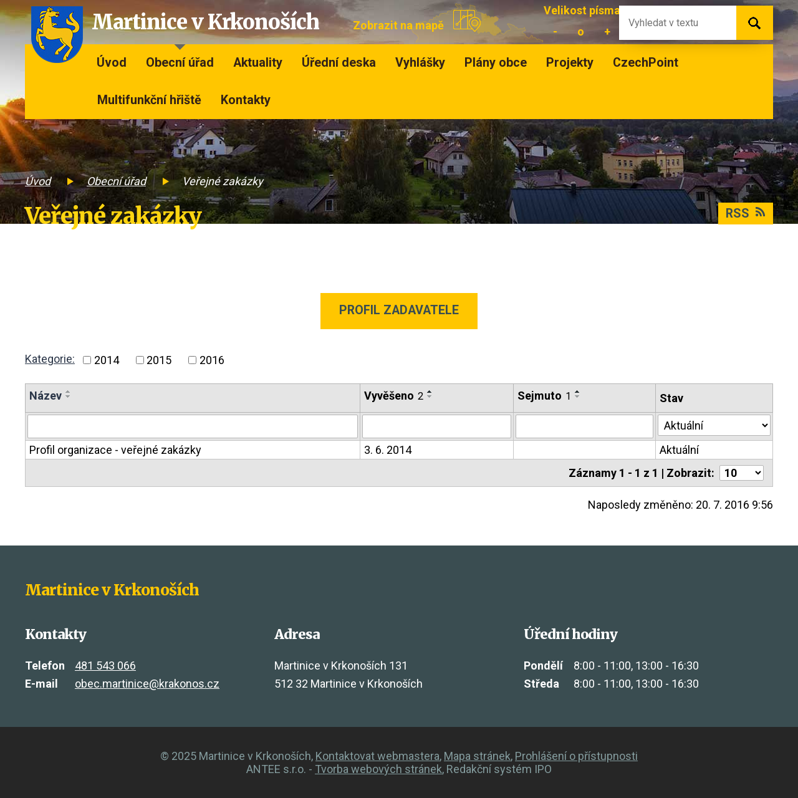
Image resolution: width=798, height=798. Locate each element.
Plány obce (495, 62)
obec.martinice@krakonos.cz (147, 683)
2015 (159, 360)
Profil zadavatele (399, 310)
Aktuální (679, 449)
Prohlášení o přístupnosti (576, 755)
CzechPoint (645, 62)
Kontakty (246, 100)
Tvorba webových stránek (378, 769)
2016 (212, 360)
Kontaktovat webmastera (377, 755)
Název (45, 395)
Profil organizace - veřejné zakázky (115, 449)
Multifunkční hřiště (149, 100)
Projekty (570, 62)
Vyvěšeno (393, 395)
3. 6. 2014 (387, 449)
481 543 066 (105, 665)
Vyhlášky (420, 62)
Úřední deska (339, 62)
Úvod (112, 62)
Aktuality (257, 62)
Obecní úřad (180, 62)
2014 (106, 360)
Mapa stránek (477, 755)
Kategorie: (50, 358)
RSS (746, 213)
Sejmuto (544, 395)
